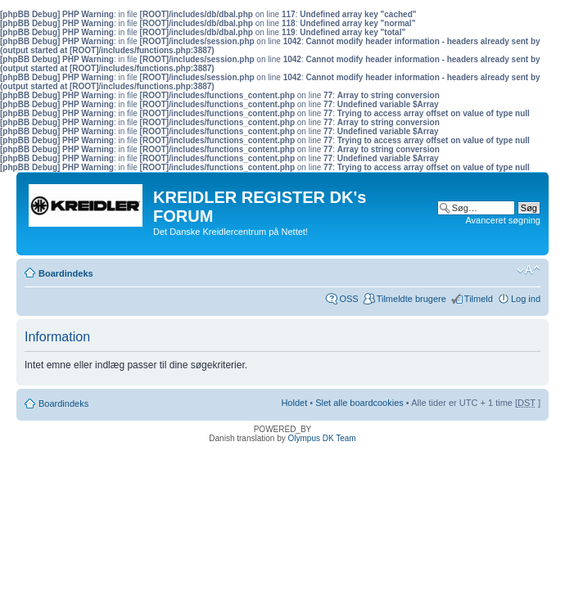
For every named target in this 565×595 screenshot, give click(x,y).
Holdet (294, 403)
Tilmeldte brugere (411, 299)
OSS (348, 299)
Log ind (525, 299)
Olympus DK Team (321, 438)
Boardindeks (65, 273)
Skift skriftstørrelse (528, 270)
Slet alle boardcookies (359, 403)
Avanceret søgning (502, 220)
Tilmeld (478, 299)
